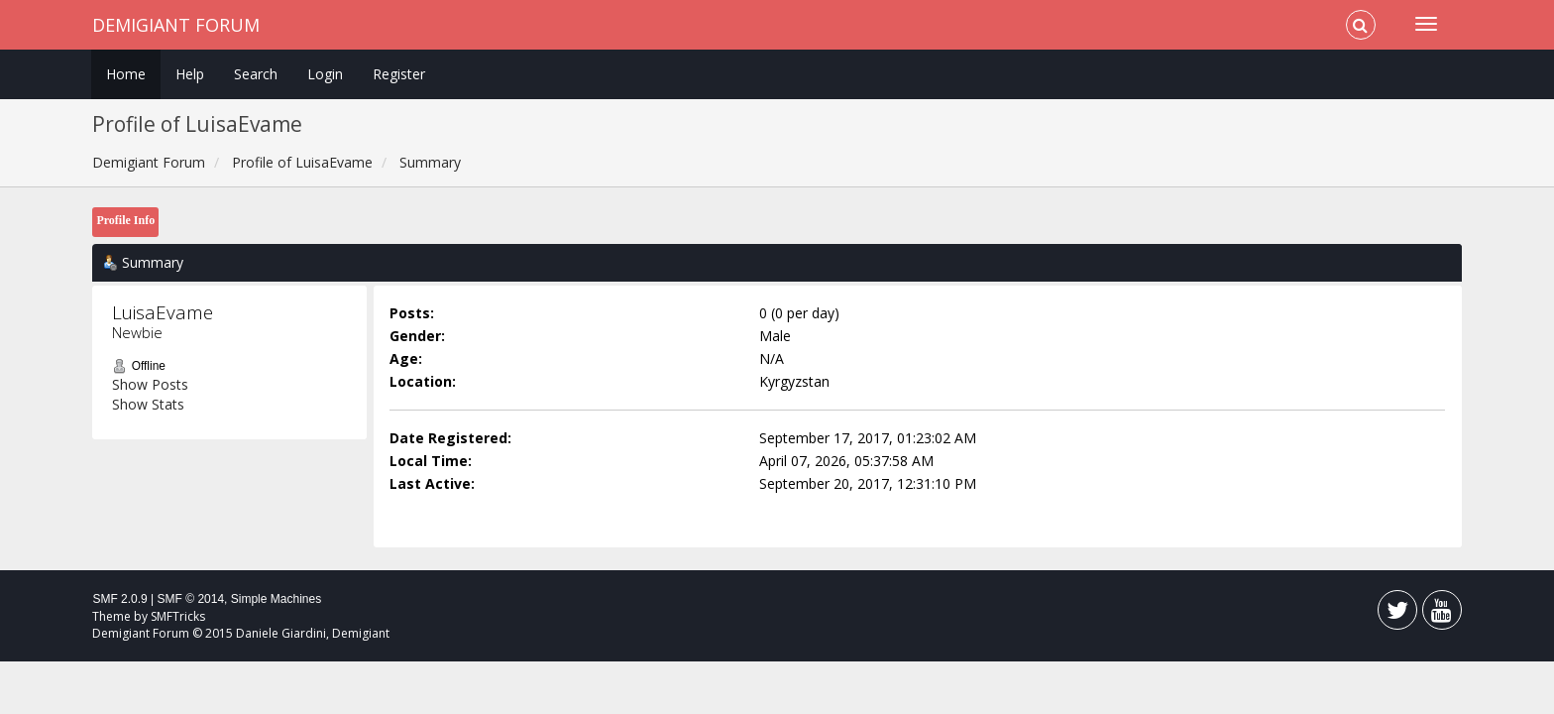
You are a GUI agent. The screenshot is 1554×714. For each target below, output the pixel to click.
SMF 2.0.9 (119, 599)
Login (325, 73)
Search (256, 73)
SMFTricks (178, 616)
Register (399, 73)
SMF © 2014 (191, 599)
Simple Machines (276, 599)
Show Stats (148, 404)
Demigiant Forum (176, 25)
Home (126, 73)
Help (189, 73)
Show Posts (150, 384)
